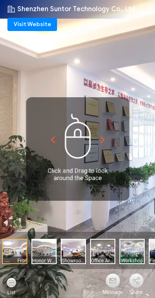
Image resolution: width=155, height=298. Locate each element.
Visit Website (32, 24)
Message (113, 292)
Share (136, 292)
